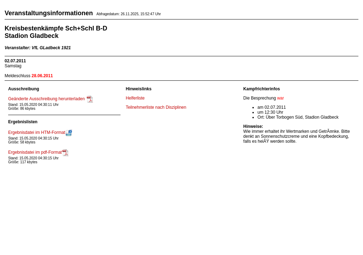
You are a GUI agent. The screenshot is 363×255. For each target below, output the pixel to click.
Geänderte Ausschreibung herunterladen (50, 98)
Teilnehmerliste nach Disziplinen (156, 107)
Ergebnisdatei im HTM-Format (40, 132)
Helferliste (135, 98)
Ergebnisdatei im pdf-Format (38, 152)
